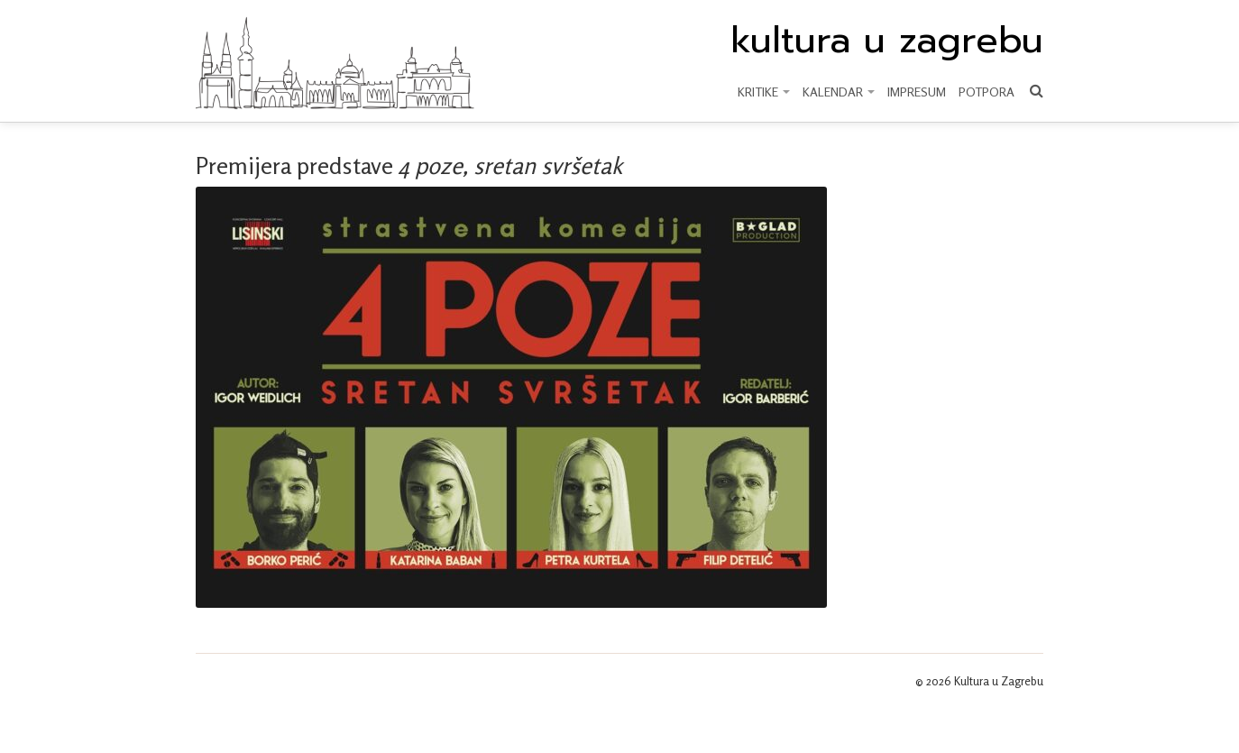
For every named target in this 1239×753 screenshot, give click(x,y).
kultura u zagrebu (886, 41)
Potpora (986, 91)
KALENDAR (839, 91)
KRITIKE (764, 91)
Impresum (916, 91)
